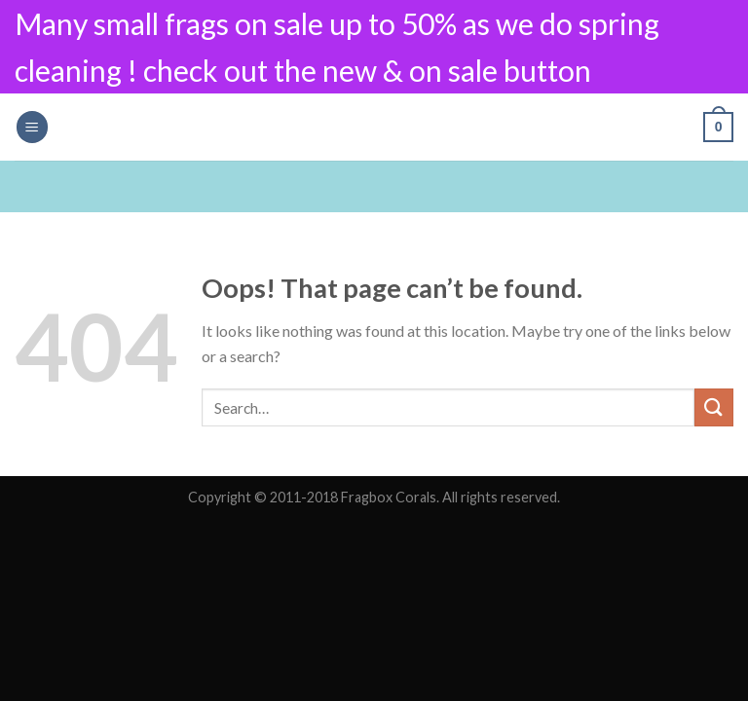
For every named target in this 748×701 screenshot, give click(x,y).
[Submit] (713, 407)
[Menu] (32, 127)
